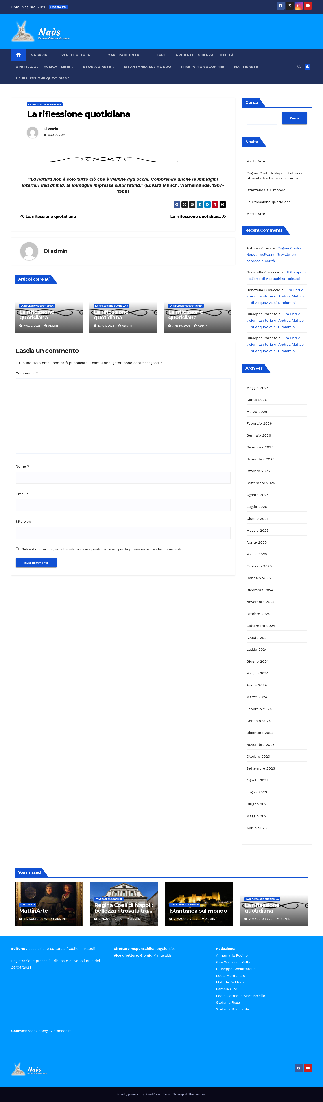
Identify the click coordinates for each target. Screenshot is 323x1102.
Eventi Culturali (76, 55)
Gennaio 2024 (259, 721)
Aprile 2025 (257, 542)
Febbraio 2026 (259, 423)
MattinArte (246, 67)
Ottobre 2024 (258, 614)
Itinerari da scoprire (202, 67)
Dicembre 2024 (260, 590)
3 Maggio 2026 (36, 918)
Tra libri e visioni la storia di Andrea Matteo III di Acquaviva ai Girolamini (275, 296)
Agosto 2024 (258, 637)
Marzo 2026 (257, 411)
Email (22, 494)
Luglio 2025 (257, 507)
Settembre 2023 (261, 768)
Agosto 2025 (258, 495)
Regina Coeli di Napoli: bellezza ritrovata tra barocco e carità (275, 254)
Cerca (251, 102)
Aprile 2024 (257, 685)
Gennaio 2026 (259, 435)
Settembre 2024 (261, 625)
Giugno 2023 (258, 804)
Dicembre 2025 (260, 447)
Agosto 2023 (258, 780)
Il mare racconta (121, 55)
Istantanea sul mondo (147, 67)
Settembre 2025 (261, 483)
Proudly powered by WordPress (139, 1094)
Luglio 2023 (257, 792)
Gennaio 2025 (259, 578)
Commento (27, 373)
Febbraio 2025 (259, 566)
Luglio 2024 (257, 649)
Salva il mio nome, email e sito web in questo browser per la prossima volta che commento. (102, 549)
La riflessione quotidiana (43, 78)
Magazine (40, 55)
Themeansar (197, 1094)
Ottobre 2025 (258, 471)
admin (53, 129)
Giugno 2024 (258, 661)
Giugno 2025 (258, 518)
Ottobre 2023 (258, 756)
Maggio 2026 (258, 388)
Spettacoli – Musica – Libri (43, 67)
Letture (157, 55)
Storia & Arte (97, 67)
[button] (299, 66)
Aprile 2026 (257, 399)
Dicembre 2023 (260, 733)
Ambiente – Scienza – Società (205, 55)
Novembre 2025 (261, 459)
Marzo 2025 (257, 554)
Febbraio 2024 (259, 709)
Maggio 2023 (258, 816)
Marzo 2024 (257, 697)
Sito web (23, 521)
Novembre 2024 (261, 602)
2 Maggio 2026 (111, 918)
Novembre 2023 (261, 744)
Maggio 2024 (258, 673)
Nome (22, 466)
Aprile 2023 (257, 828)
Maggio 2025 (258, 530)
